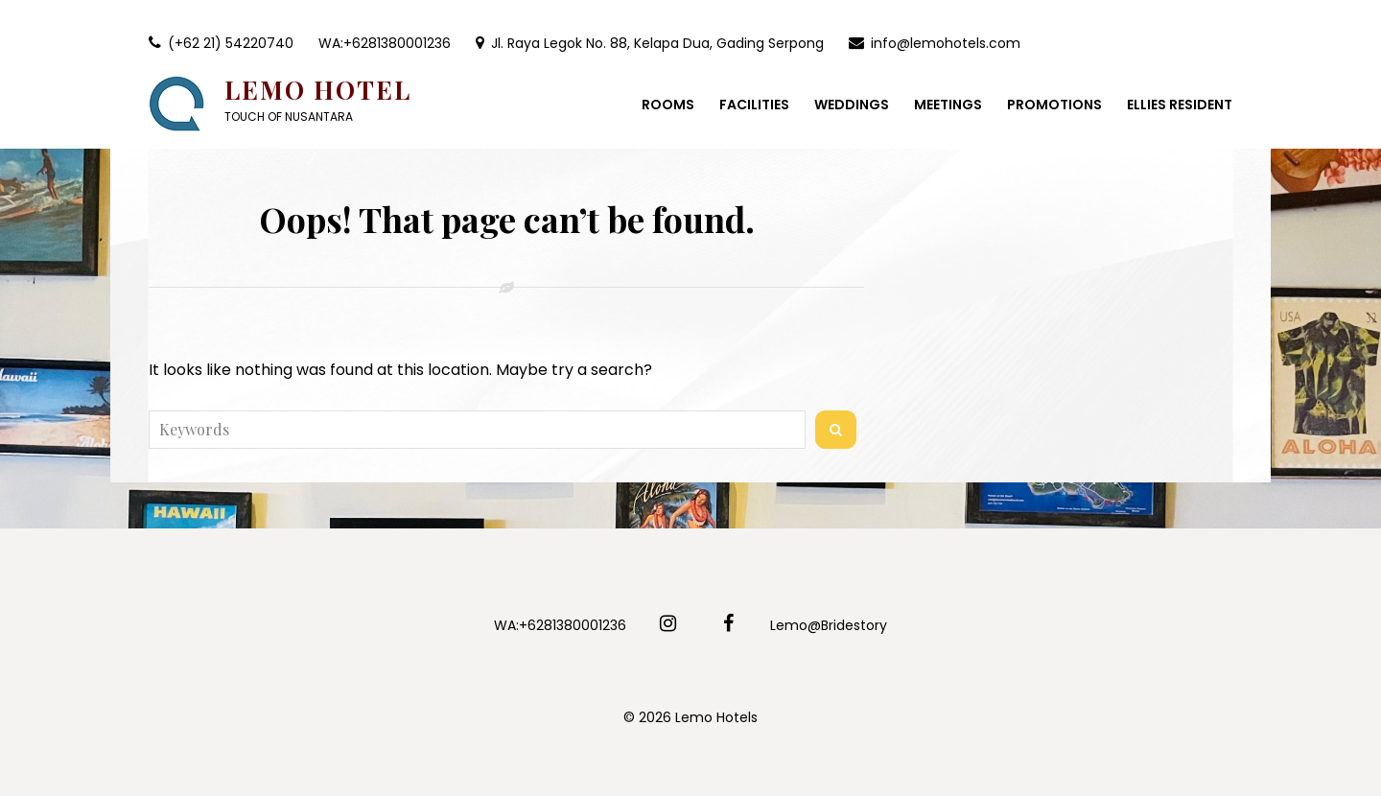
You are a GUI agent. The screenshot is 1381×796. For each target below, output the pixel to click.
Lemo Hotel (317, 89)
